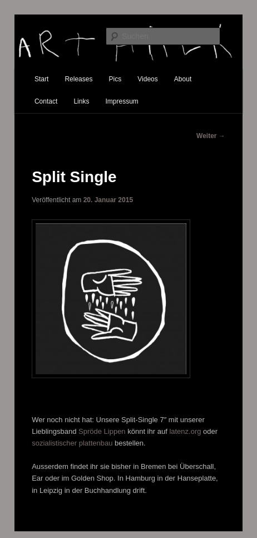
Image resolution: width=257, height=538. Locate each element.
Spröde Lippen (102, 431)
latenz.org (185, 431)
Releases (78, 79)
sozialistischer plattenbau (72, 443)
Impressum (122, 101)
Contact (45, 101)
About (182, 79)
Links (81, 101)
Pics (115, 79)
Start (41, 79)
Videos (147, 79)
